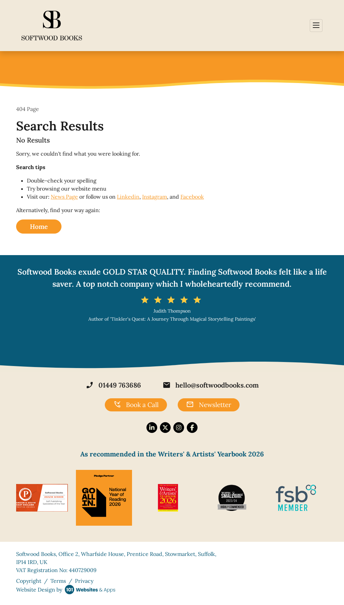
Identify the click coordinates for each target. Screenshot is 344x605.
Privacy (84, 580)
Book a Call (136, 404)
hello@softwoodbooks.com (211, 385)
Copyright (28, 580)
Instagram (154, 196)
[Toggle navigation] (316, 25)
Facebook (192, 196)
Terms (58, 580)
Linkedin (128, 196)
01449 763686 (113, 385)
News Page (64, 196)
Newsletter (208, 404)
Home (39, 227)
